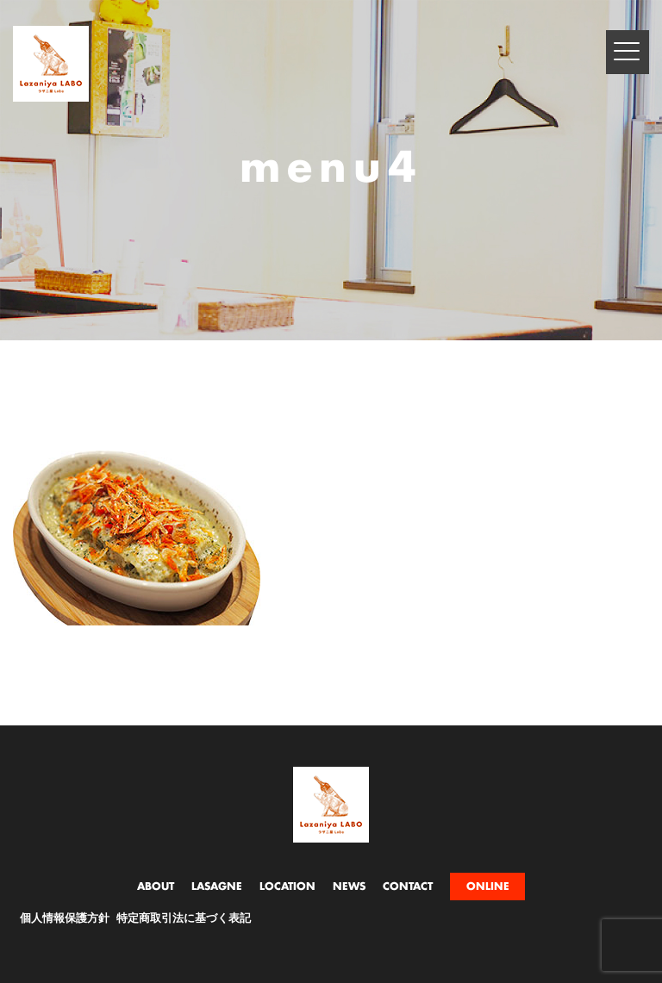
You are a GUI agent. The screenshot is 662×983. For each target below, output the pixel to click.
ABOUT (155, 886)
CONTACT (408, 886)
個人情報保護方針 (64, 918)
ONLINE (487, 886)
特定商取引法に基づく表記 (183, 918)
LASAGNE (216, 886)
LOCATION (287, 886)
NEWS (349, 886)
